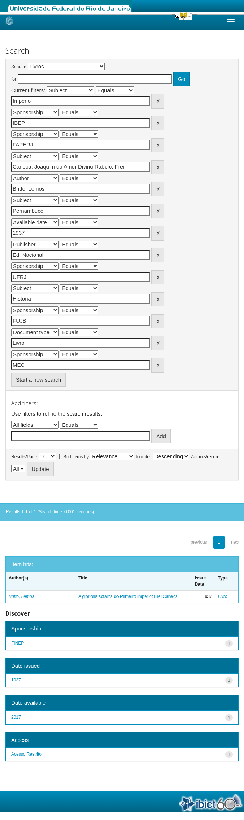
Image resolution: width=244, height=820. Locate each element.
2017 (16, 717)
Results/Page (24, 456)
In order (143, 456)
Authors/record (205, 456)
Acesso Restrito (26, 754)
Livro (222, 596)
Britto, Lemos (21, 596)
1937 (16, 680)
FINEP (17, 643)
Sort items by (76, 456)
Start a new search (38, 380)
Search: (18, 66)
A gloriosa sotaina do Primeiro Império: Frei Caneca (128, 596)
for (13, 79)
